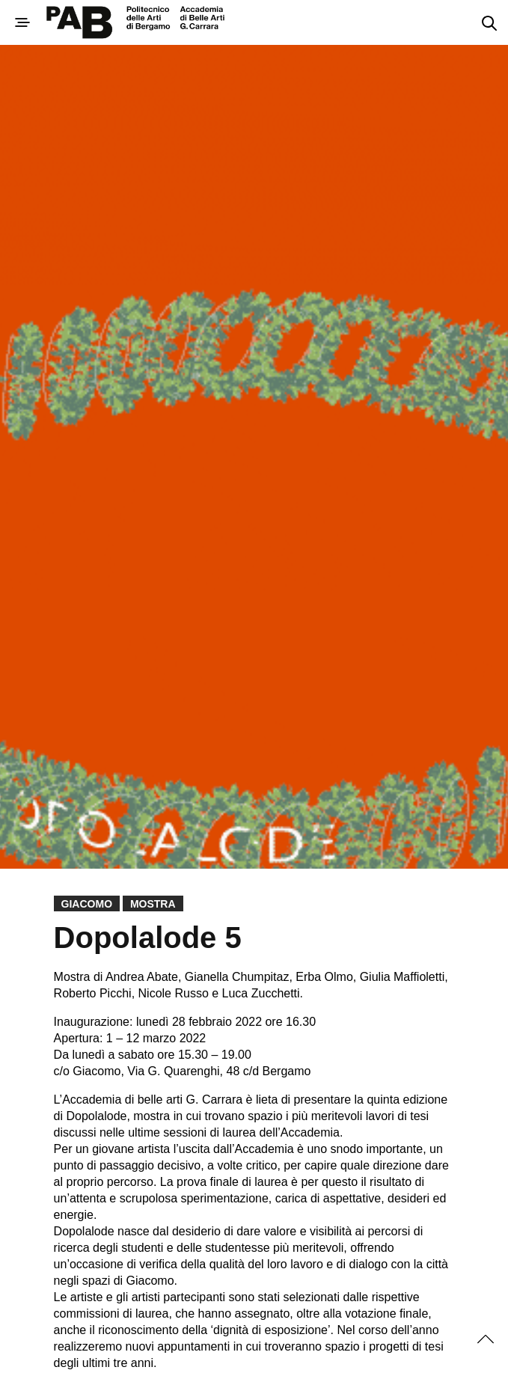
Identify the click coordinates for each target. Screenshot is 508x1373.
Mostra (153, 904)
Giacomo (86, 904)
